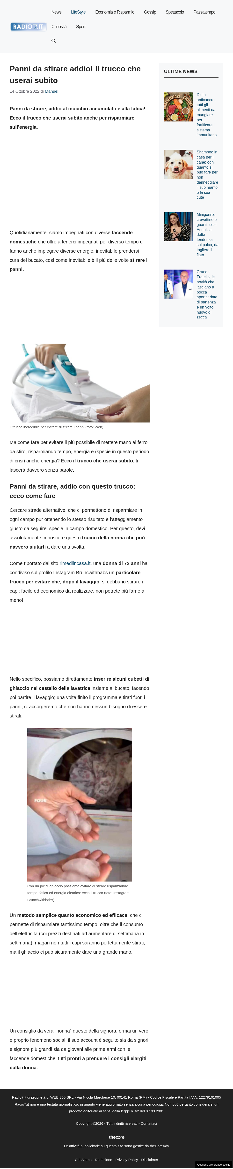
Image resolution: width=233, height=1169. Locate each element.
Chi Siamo (83, 1160)
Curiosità (58, 26)
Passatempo (204, 12)
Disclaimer (149, 1160)
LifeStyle (78, 12)
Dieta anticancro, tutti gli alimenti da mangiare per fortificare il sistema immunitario (207, 115)
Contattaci (149, 1123)
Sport (80, 26)
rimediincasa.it (75, 563)
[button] (54, 41)
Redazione (103, 1160)
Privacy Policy (126, 1160)
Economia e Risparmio (114, 12)
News (56, 12)
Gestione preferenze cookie (213, 1164)
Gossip (150, 12)
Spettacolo (175, 12)
